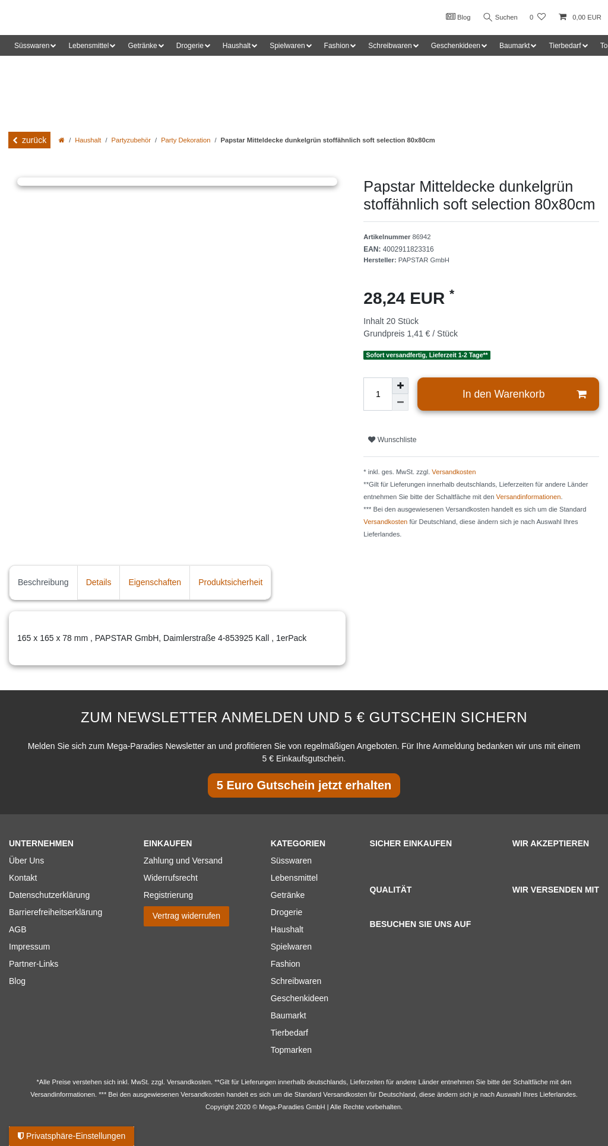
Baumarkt (288, 1015)
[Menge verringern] (400, 402)
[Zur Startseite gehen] (62, 140)
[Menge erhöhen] (400, 385)
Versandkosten (454, 471)
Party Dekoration (185, 140)
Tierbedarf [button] (565, 46)
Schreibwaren (296, 981)
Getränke (288, 895)
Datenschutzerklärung (49, 895)
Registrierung (168, 895)
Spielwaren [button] (287, 46)
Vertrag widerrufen (186, 915)
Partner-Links (33, 964)
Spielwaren (291, 946)
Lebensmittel (294, 877)
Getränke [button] (142, 46)
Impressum (29, 946)
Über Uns (26, 860)
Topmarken (291, 1050)
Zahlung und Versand (183, 860)
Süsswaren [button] (31, 46)
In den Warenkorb (524, 394)
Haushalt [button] (237, 46)
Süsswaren (291, 860)
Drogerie (287, 912)
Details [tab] (99, 582)
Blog (456, 16)
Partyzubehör (131, 140)
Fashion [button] (337, 46)
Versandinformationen (528, 496)
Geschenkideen (299, 998)
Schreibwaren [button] (389, 46)
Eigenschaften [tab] (154, 582)
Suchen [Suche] (499, 17)
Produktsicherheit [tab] (230, 582)
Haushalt (88, 140)
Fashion (285, 964)
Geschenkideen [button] (455, 46)
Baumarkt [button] (514, 46)
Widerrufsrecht (171, 877)
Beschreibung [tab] (43, 582)
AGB (18, 929)
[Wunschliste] (537, 17)
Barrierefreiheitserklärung (55, 912)
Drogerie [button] (190, 46)
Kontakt (23, 877)
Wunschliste (392, 440)
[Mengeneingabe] (377, 394)
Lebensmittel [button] (88, 46)
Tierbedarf (289, 1032)
